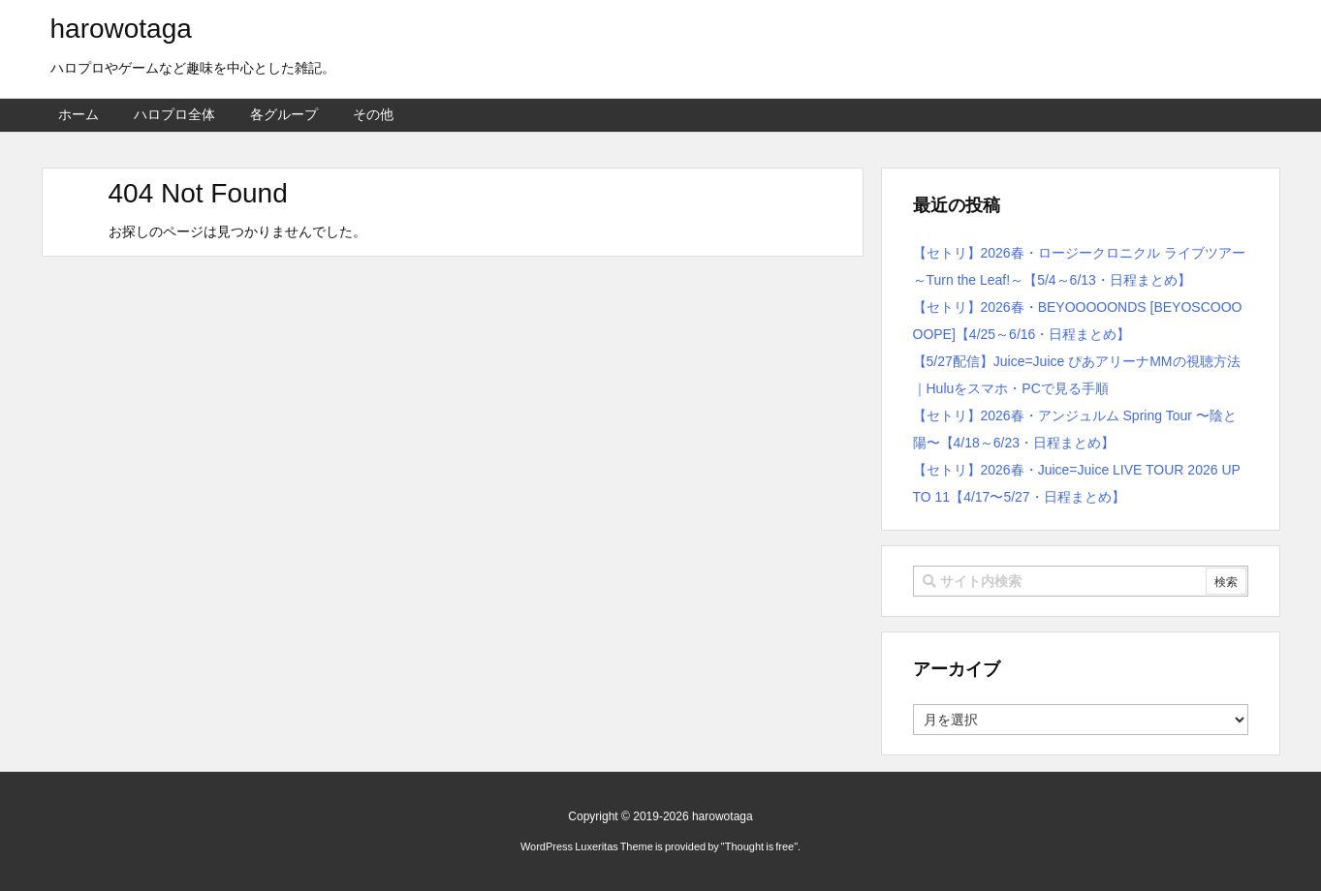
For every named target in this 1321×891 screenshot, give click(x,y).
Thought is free (759, 846)
